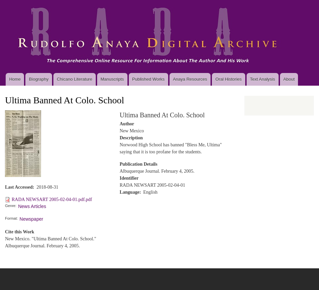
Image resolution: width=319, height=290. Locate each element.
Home (15, 79)
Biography (39, 79)
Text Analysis (262, 79)
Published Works (148, 79)
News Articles (32, 206)
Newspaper (31, 219)
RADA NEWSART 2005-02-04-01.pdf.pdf (52, 199)
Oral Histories (229, 79)
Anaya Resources (190, 79)
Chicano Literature (74, 79)
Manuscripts (112, 79)
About (289, 79)
